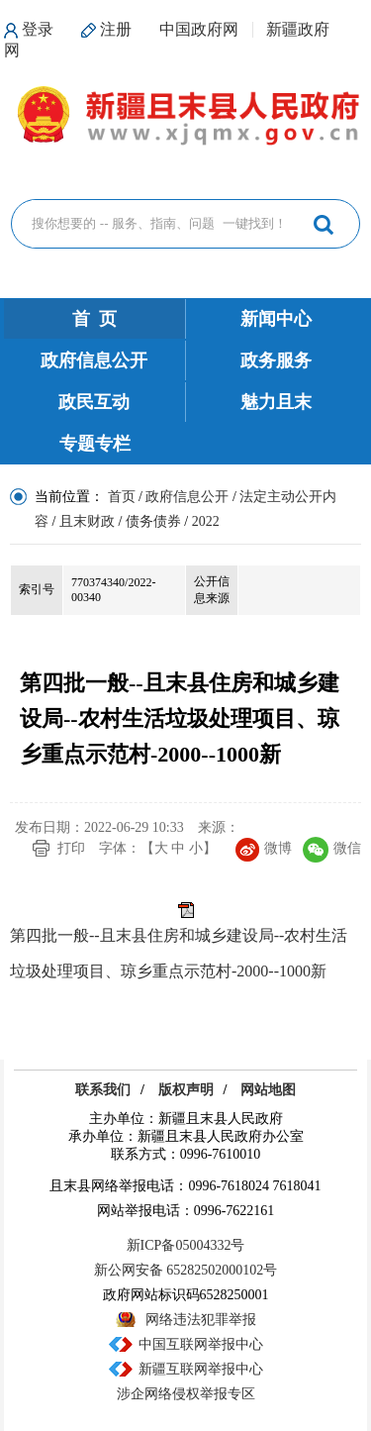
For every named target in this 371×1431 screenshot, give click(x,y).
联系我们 (103, 1089)
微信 (332, 848)
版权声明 (186, 1089)
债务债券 (153, 521)
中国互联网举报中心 (201, 1344)
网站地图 (268, 1089)
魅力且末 (276, 402)
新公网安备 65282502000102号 (186, 1270)
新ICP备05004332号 (186, 1245)
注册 (116, 29)
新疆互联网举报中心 (201, 1369)
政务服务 (276, 360)
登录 (37, 29)
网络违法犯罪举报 (200, 1319)
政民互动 (94, 402)
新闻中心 (276, 319)
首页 (122, 496)
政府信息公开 (94, 360)
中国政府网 (198, 29)
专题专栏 (95, 444)
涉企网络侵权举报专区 (186, 1393)
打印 (71, 848)
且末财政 (87, 521)
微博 (263, 848)
